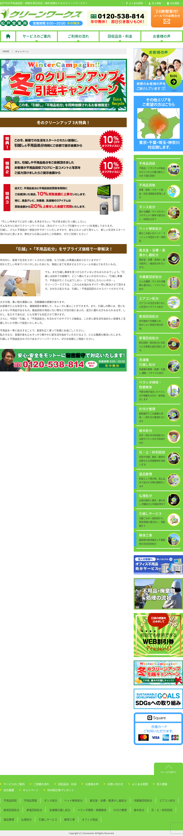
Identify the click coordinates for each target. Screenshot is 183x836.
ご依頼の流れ (41, 784)
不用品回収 (10, 800)
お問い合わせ (115, 784)
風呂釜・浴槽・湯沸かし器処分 (108, 800)
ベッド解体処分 (73, 800)
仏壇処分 (26, 819)
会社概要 (9, 790)
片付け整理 (120, 810)
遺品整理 (9, 819)
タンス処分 (50, 800)
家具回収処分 (11, 810)
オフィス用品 (90, 819)
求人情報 (162, 784)
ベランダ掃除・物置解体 (91, 810)
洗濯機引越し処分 (59, 810)
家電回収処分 (34, 810)
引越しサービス (48, 819)
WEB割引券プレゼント (60, 790)
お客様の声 (92, 784)
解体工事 (69, 819)
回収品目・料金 (67, 784)
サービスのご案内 (14, 784)
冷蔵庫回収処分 (143, 800)
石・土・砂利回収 (161, 810)
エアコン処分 (167, 800)
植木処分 (139, 810)
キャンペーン (31, 790)
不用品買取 (30, 800)
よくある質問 (140, 784)
